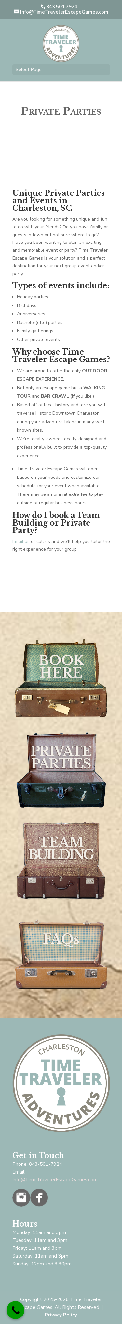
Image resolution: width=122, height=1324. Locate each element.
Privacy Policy (61, 1315)
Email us (21, 541)
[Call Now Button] (15, 1310)
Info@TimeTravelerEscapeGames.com (55, 1179)
